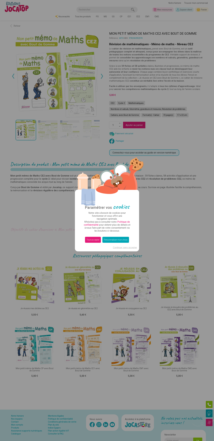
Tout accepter (92, 240)
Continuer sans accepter (125, 247)
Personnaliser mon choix (116, 240)
